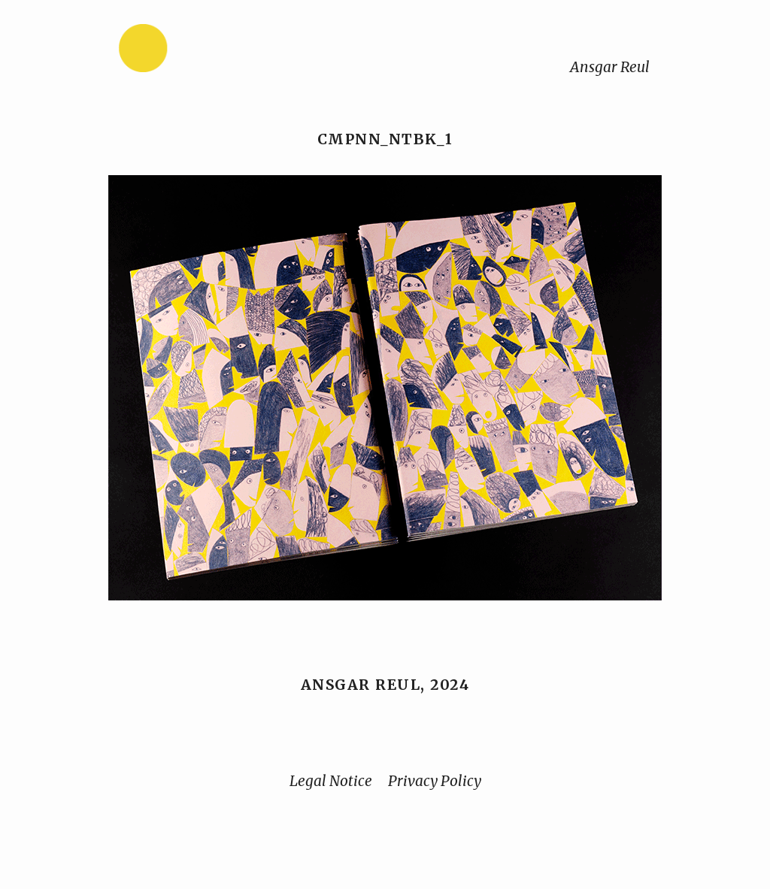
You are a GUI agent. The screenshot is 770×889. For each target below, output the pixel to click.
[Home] (190, 51)
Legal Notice (331, 781)
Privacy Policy (434, 781)
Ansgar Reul (610, 67)
